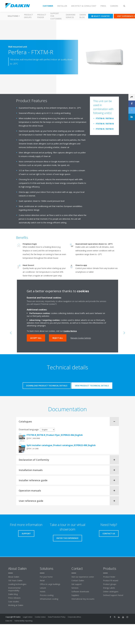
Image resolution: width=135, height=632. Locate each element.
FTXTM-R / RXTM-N (105, 123)
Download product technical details (46, 385)
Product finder (41, 16)
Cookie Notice (70, 331)
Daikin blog (82, 16)
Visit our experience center (82, 577)
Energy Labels (109, 588)
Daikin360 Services (70, 16)
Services (74, 588)
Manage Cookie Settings (81, 338)
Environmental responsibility (14, 589)
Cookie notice (40, 617)
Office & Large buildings (50, 584)
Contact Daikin (77, 580)
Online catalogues (110, 591)
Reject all (57, 338)
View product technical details (92, 385)
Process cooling (46, 595)
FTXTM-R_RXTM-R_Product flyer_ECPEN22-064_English (55, 435)
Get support (76, 584)
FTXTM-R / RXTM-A (105, 118)
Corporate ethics (74, 617)
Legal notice (27, 617)
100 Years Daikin (15, 580)
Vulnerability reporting (23, 620)
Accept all (36, 338)
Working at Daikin (15, 605)
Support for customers (56, 16)
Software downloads (80, 591)
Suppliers (75, 595)
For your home (46, 577)
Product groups (28, 16)
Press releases (14, 598)
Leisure (43, 588)
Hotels (42, 591)
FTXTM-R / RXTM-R (105, 129)
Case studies (13, 601)
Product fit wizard (110, 580)
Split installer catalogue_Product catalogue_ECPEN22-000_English (61, 445)
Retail (42, 580)
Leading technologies (17, 584)
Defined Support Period (113, 595)
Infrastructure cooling (49, 599)
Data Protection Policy (56, 617)
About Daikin (13, 577)
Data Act (9, 620)
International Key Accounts (82, 599)
